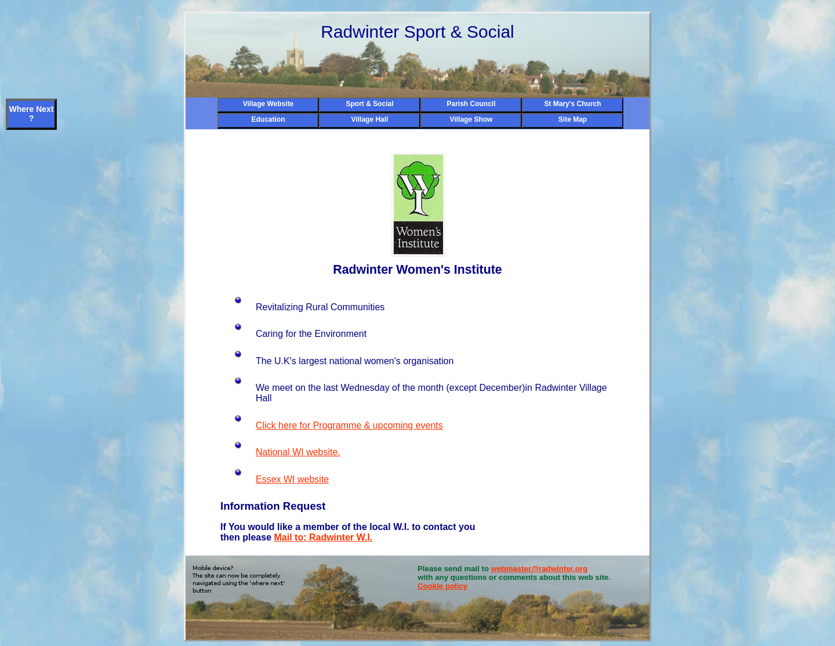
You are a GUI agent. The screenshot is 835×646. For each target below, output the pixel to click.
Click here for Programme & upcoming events (349, 425)
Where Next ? (31, 113)
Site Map (572, 119)
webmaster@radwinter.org (539, 568)
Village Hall (370, 119)
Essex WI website (292, 479)
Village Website (268, 104)
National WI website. (298, 452)
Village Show (471, 119)
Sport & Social (369, 104)
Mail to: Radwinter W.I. (323, 537)
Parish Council (470, 104)
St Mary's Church (572, 104)
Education (268, 119)
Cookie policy (442, 586)
